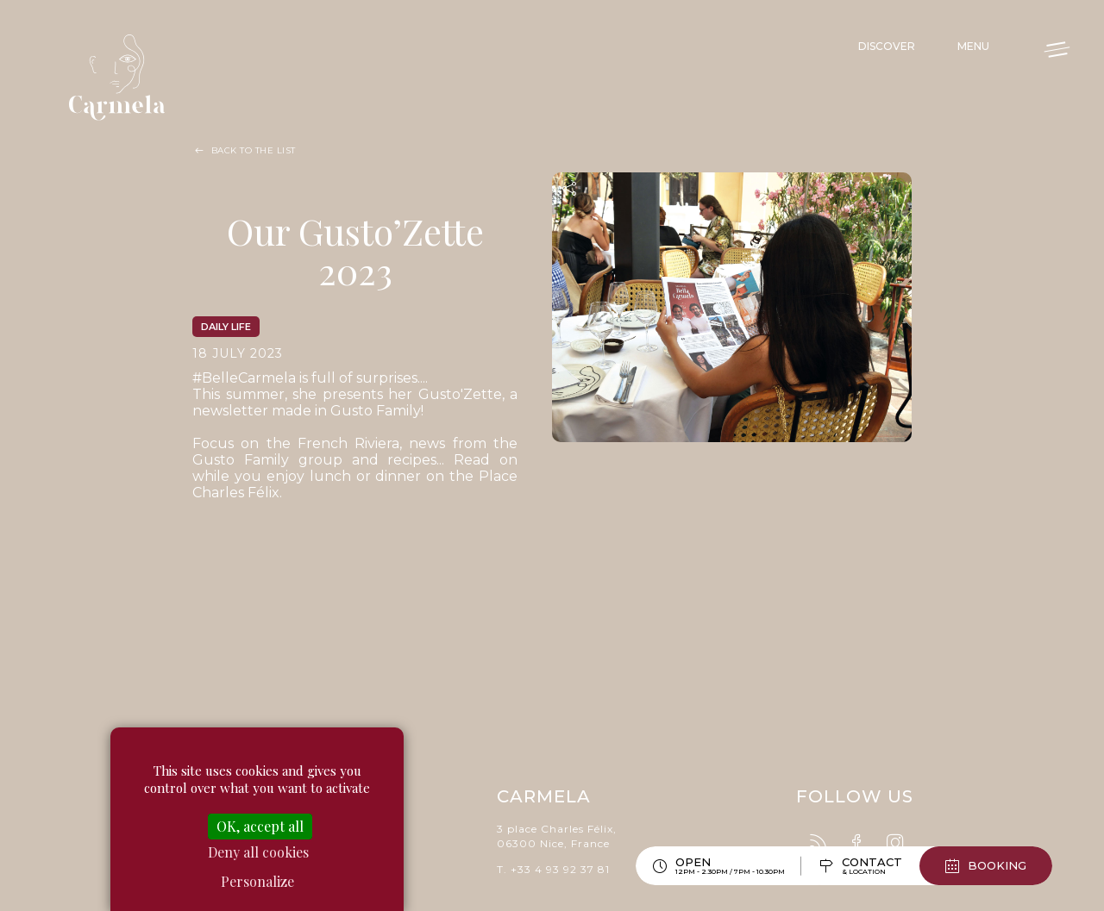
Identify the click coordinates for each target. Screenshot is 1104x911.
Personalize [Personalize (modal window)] (257, 881)
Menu (973, 46)
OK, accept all (260, 826)
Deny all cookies (258, 852)
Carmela (120, 77)
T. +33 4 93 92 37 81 (553, 865)
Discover (886, 46)
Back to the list (253, 150)
